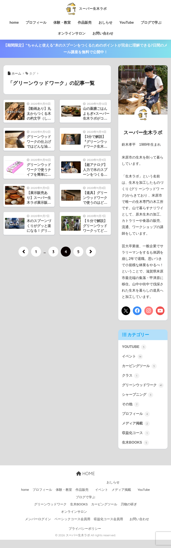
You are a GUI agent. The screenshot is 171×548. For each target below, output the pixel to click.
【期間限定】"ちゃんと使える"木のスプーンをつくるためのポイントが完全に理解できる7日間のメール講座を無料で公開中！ (85, 48)
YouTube (126, 22)
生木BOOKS (136, 450)
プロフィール (36, 22)
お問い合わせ (102, 33)
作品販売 (85, 22)
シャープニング (138, 402)
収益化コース (136, 441)
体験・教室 (62, 22)
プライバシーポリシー (85, 537)
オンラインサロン (72, 33)
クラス (131, 376)
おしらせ (105, 22)
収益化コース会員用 (108, 527)
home (14, 22)
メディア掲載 (136, 431)
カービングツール (140, 366)
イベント (133, 356)
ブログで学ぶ (151, 22)
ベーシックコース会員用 (72, 527)
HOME (85, 482)
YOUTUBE (134, 346)
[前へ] (23, 252)
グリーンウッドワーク (140, 389)
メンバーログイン (38, 527)
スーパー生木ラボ (85, 8)
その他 (131, 411)
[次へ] (91, 252)
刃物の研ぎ (129, 513)
